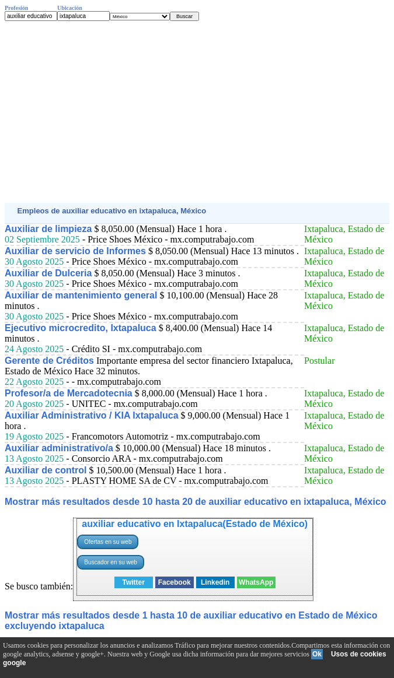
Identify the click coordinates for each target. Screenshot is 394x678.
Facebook (174, 582)
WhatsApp (256, 582)
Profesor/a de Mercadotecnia (69, 393)
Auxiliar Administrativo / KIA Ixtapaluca (92, 415)
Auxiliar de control (45, 470)
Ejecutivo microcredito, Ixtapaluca (80, 328)
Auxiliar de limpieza (48, 229)
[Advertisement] (197, 112)
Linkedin (215, 582)
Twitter (133, 582)
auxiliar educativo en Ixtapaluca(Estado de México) (195, 524)
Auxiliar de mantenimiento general (81, 295)
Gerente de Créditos (49, 361)
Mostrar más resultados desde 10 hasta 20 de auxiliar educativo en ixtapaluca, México (195, 502)
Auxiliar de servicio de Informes (75, 251)
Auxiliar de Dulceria (48, 273)
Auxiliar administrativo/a (59, 448)
